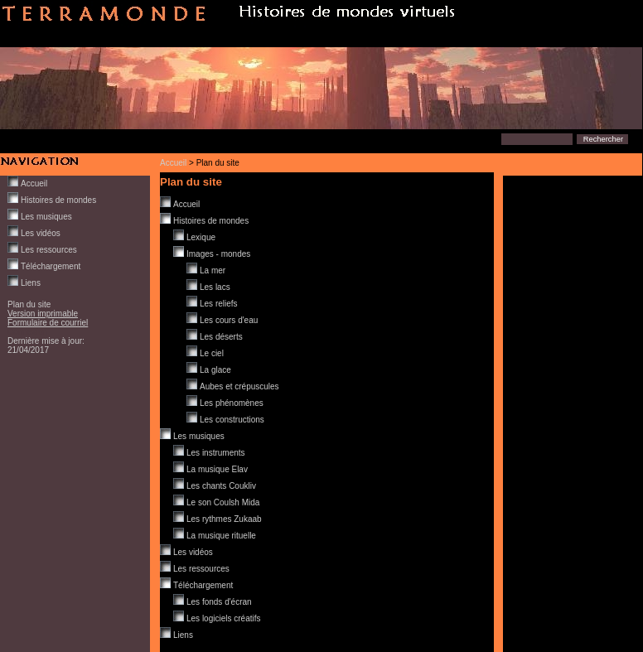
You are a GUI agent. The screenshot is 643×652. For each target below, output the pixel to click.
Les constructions (232, 419)
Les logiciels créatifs (223, 618)
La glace (215, 369)
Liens (31, 282)
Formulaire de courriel (47, 322)
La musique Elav (217, 469)
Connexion (27, 331)
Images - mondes (218, 253)
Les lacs (215, 287)
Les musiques (46, 216)
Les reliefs (219, 303)
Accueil (173, 162)
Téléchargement (50, 266)
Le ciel (212, 353)
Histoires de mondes (58, 200)
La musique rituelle (221, 535)
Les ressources (49, 249)
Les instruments (215, 452)
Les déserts (221, 336)
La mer (212, 270)
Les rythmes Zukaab (224, 519)
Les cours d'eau (229, 320)
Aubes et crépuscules (239, 386)
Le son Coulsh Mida (222, 502)
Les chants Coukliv (221, 485)
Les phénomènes (231, 403)
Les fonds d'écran (219, 601)
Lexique (200, 237)
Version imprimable (42, 313)
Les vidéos (40, 233)
